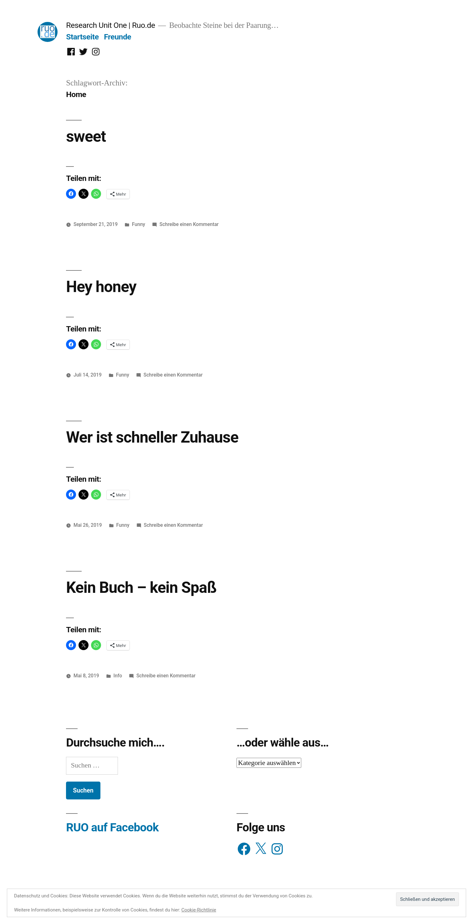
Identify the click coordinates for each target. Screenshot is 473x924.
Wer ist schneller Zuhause (152, 437)
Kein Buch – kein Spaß (141, 587)
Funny (138, 224)
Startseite (82, 36)
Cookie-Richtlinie (198, 910)
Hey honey (101, 287)
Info (118, 676)
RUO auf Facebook (112, 827)
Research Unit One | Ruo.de (110, 25)
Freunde (117, 36)
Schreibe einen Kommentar (189, 224)
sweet (86, 136)
